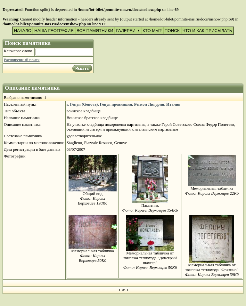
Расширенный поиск (22, 60)
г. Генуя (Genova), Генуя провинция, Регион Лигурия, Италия (124, 104)
